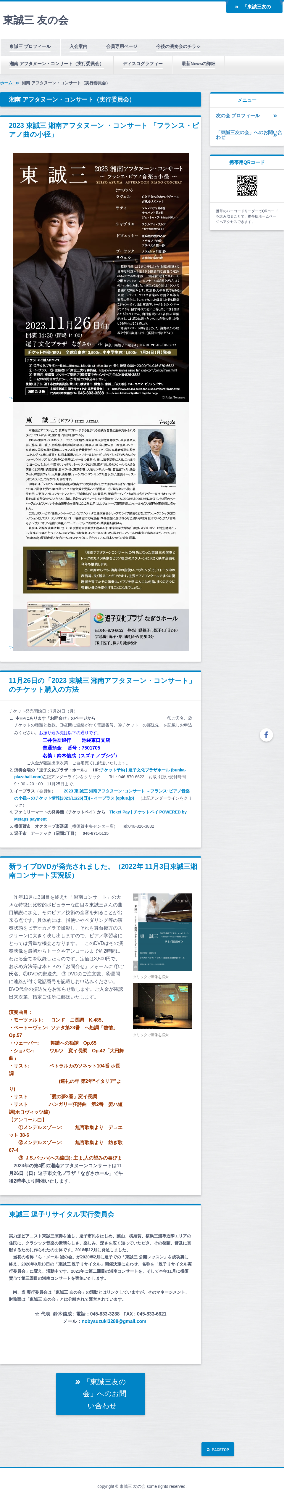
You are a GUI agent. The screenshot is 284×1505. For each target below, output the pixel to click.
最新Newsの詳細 (198, 63)
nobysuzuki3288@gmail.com (114, 1321)
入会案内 (78, 46)
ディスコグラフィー (143, 63)
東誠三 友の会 (35, 20)
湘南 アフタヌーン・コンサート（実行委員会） (56, 63)
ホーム (6, 83)
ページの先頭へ (217, 1450)
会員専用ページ (121, 46)
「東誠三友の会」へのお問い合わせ (257, 9)
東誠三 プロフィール (30, 46)
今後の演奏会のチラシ (178, 46)
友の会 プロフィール (238, 115)
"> (99, 398)
